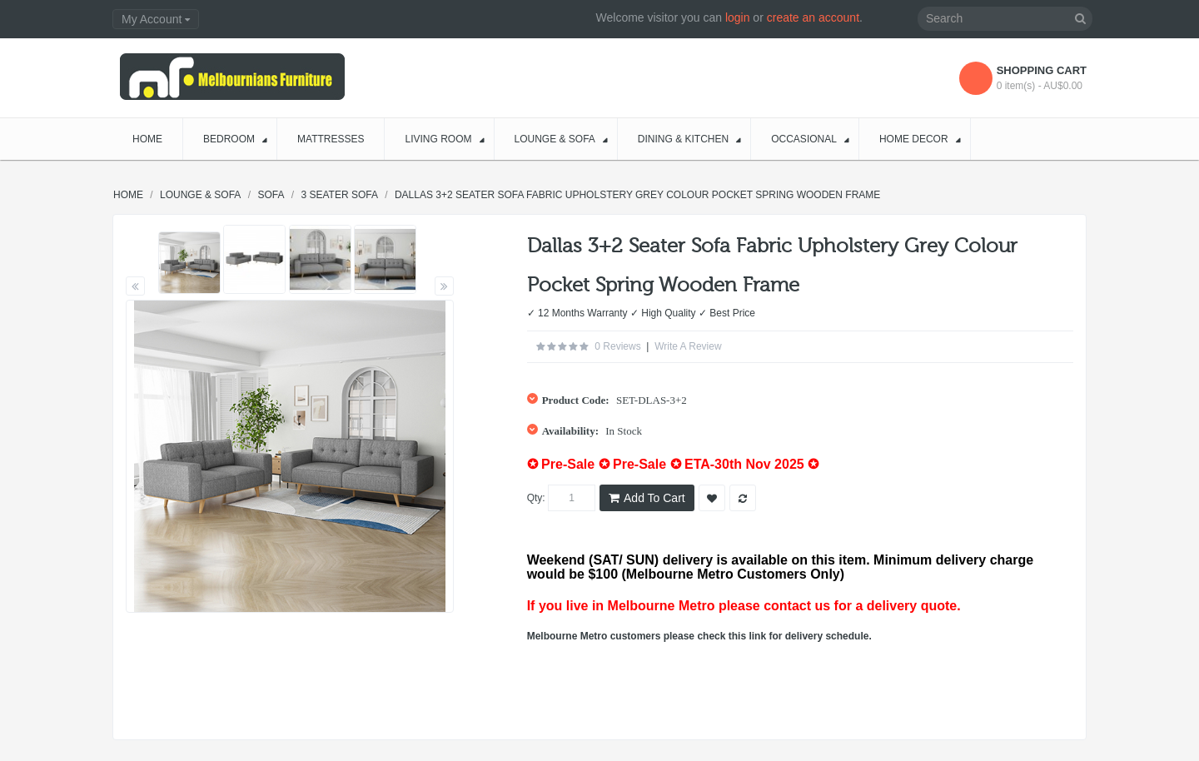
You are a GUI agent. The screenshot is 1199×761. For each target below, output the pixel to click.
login (737, 17)
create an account (813, 17)
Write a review (687, 346)
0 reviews (617, 346)
